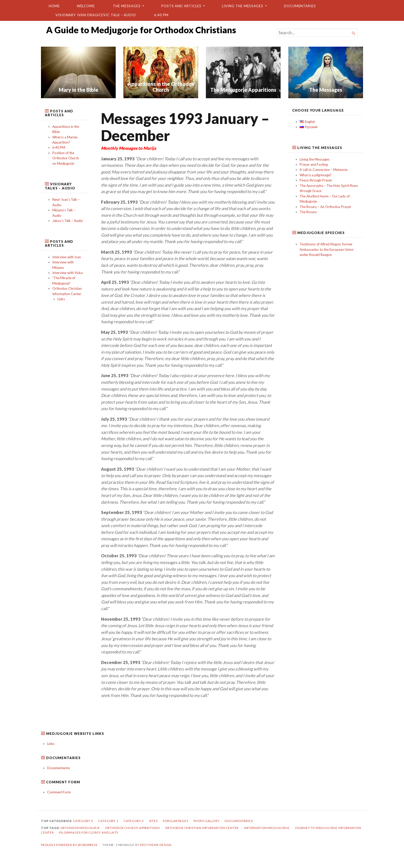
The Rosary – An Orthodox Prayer (325, 207)
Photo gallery (206, 821)
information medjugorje (267, 827)
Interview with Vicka (67, 273)
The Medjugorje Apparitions (243, 90)
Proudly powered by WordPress (69, 844)
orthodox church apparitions (132, 827)
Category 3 (83, 821)
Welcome (86, 6)
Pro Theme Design (156, 844)
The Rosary (308, 212)
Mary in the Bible (78, 90)
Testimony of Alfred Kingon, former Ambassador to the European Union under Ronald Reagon (327, 249)
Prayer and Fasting (314, 164)
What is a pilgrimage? (316, 175)
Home (54, 6)
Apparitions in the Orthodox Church (161, 87)
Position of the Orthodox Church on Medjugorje (65, 158)
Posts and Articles (181, 6)
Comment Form (59, 792)
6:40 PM (161, 15)
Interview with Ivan (66, 257)
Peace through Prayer (316, 180)
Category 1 (108, 821)
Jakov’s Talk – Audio (67, 221)
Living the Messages (242, 6)
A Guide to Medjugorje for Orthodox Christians (141, 29)
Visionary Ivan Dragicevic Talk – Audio (95, 15)
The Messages (127, 6)
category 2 (134, 821)
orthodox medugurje (80, 827)
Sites (153, 821)
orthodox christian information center (202, 827)
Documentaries (300, 6)
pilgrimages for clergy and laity (89, 832)
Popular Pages (175, 821)
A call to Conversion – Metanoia (324, 170)
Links (61, 299)
